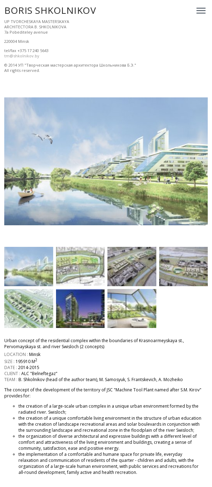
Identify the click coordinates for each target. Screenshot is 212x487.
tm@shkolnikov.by (21, 55)
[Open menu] (201, 11)
